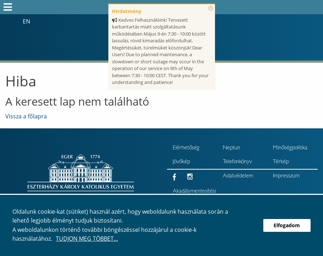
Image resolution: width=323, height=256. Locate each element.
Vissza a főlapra (26, 116)
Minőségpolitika (290, 148)
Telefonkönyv (237, 162)
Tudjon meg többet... (87, 238)
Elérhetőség (186, 148)
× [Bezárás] (210, 8)
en (26, 21)
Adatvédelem (238, 176)
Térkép (281, 162)
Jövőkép (181, 162)
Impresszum (286, 176)
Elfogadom (287, 225)
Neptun (231, 148)
